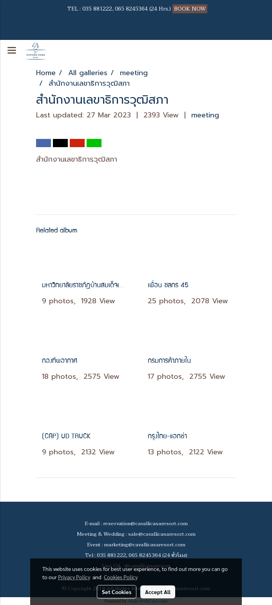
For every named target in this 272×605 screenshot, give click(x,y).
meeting (205, 115)
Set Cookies (116, 591)
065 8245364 (131, 8)
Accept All (157, 591)
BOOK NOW (190, 8)
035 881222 (97, 8)
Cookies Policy (121, 576)
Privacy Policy (74, 576)
